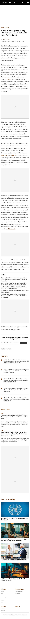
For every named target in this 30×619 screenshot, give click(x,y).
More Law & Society (8, 500)
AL (9, 79)
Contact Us (3, 610)
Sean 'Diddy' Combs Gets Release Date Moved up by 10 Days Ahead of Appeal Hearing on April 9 (14, 434)
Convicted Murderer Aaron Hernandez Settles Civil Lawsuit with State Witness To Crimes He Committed (14, 279)
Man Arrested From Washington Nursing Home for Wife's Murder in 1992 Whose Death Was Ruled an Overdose (16, 371)
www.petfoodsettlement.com (9, 155)
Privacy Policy (17, 593)
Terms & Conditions (18, 591)
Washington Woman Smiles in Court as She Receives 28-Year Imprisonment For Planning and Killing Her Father (16, 380)
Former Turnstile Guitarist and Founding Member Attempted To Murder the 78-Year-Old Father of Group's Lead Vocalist (16, 361)
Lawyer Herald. (14, 614)
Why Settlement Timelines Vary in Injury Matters (14, 559)
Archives (2, 591)
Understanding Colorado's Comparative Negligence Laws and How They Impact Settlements (15, 539)
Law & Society (5, 27)
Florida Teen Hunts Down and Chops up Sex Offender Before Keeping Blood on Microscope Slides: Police (16, 399)
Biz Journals (11, 229)
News (2, 413)
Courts (2, 602)
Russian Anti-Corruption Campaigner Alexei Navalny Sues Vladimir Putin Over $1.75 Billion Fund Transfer (14, 295)
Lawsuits (2, 600)
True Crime (3, 595)
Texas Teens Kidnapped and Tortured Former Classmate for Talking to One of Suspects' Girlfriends (16, 390)
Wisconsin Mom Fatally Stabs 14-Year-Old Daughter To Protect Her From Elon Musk (14, 416)
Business (2, 598)
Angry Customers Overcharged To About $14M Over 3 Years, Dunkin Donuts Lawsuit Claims (14, 283)
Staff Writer (6, 39)
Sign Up (23, 343)
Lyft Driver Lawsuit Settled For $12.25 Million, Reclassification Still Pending (13, 287)
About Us (2, 608)
